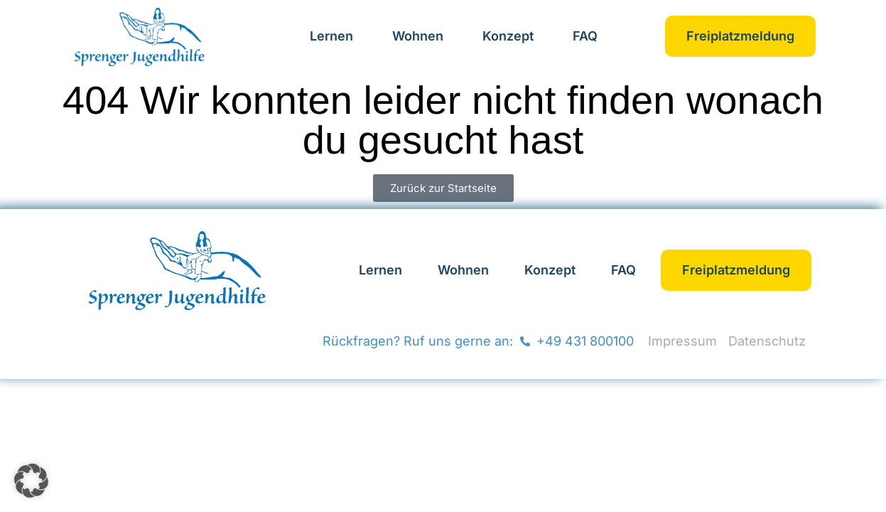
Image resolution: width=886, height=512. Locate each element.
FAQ (585, 35)
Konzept (508, 35)
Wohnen (417, 35)
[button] (31, 480)
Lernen (331, 35)
